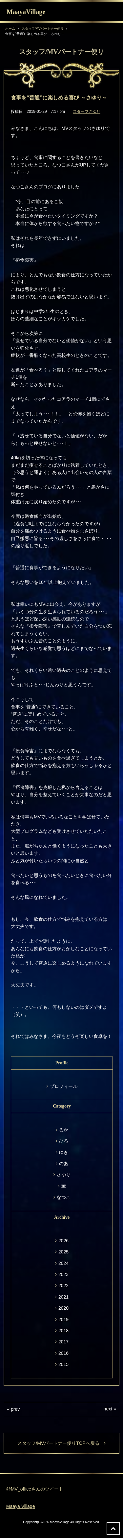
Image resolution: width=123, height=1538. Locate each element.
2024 (63, 1263)
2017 (63, 1341)
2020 (63, 1308)
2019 (63, 1319)
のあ (63, 1163)
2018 (63, 1330)
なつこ (64, 1197)
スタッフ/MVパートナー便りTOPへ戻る (61, 1443)
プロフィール (63, 1086)
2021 (63, 1297)
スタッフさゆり (86, 111)
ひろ (63, 1141)
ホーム (10, 28)
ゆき (63, 1152)
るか (63, 1129)
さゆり (64, 1174)
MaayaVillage (26, 11)
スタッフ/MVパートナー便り (43, 28)
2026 (63, 1240)
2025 (63, 1251)
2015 (63, 1364)
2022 (63, 1285)
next (108, 1408)
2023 (63, 1274)
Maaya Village (20, 1506)
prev (15, 1409)
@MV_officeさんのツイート (34, 1489)
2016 (63, 1353)
